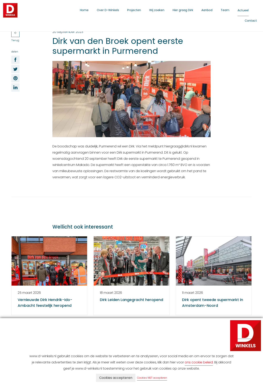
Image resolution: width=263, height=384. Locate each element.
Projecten (134, 10)
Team (225, 10)
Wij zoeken (156, 10)
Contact (251, 21)
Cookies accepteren (115, 377)
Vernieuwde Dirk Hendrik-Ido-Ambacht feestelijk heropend (45, 302)
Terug (15, 35)
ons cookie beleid (199, 362)
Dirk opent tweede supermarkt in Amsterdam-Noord (212, 302)
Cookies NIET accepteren (152, 377)
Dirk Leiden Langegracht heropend (131, 299)
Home (84, 10)
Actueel (243, 10)
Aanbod (206, 10)
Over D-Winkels (108, 10)
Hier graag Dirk (183, 10)
